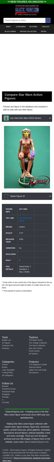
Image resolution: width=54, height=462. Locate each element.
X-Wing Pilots (7, 373)
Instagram (6, 394)
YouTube (5, 402)
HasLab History (35, 367)
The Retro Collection (37, 345)
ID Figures (6, 343)
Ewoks (4, 367)
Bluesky (5, 386)
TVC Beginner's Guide (38, 365)
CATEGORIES (21, 27)
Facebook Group (8, 389)
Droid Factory (34, 351)
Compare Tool (7, 345)
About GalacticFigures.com (37, 442)
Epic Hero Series (35, 348)
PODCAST (45, 27)
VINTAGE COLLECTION (27, 31)
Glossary (5, 348)
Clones (5, 365)
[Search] (48, 20)
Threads (5, 397)
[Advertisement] (27, 62)
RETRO (43, 31)
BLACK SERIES (10, 31)
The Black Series (36, 340)
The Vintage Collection (38, 343)
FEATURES (33, 27)
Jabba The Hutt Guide (38, 370)
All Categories (7, 375)
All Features (34, 373)
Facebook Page (8, 392)
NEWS (8, 27)
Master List (6, 340)
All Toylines (33, 354)
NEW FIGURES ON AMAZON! (27, 1)
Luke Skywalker (8, 370)
